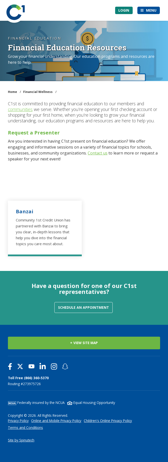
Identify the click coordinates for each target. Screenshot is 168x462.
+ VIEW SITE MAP (84, 342)
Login (123, 10)
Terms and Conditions (25, 427)
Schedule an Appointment (83, 307)
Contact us (97, 153)
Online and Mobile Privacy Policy (56, 420)
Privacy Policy (18, 420)
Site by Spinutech (21, 440)
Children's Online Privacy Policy (108, 420)
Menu (151, 10)
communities (20, 109)
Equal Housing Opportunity (91, 402)
